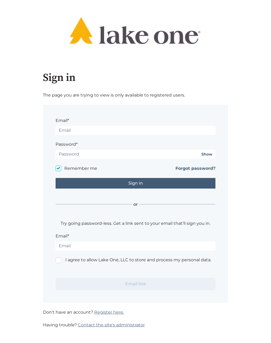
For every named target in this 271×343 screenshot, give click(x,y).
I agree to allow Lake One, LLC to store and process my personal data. (138, 259)
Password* (67, 144)
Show (206, 154)
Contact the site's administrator (111, 324)
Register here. (109, 312)
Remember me (80, 168)
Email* (62, 120)
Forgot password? (195, 168)
